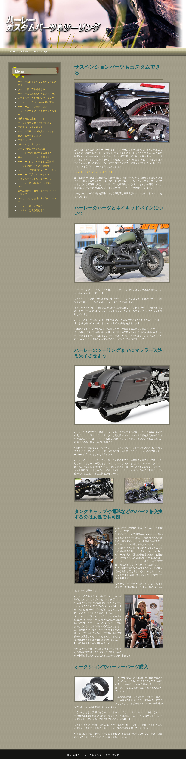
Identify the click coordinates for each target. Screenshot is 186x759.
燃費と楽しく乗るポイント (31, 118)
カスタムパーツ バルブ (29, 135)
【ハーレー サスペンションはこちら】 (93, 172)
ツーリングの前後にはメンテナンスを (37, 170)
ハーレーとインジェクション (32, 106)
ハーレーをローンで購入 (30, 206)
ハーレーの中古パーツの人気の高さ (36, 102)
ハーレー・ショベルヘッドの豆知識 (36, 161)
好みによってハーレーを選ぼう (33, 157)
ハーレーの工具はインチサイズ (33, 174)
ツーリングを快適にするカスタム (35, 153)
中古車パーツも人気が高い (31, 127)
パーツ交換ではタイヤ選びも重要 (35, 123)
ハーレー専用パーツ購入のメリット (36, 131)
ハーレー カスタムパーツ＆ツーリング (27, 51)
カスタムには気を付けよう (31, 210)
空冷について (24, 140)
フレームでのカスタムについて (33, 144)
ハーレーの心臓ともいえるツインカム (37, 93)
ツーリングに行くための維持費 (33, 166)
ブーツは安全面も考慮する (31, 89)
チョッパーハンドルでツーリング (35, 178)
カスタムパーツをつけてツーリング (36, 98)
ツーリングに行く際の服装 (31, 148)
